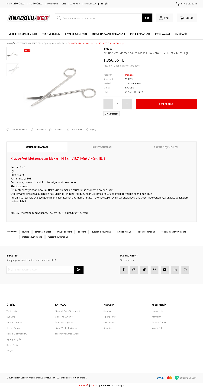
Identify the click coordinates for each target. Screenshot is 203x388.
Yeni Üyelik (11, 311)
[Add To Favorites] (16, 130)
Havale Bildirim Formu (16, 333)
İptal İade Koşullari (64, 322)
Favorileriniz (109, 322)
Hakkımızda (157, 311)
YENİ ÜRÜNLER (36, 3)
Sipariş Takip (109, 317)
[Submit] (79, 270)
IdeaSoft (83, 385)
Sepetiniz (108, 328)
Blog (64, 3)
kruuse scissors (64, 232)
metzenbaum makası (58, 237)
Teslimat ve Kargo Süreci (67, 333)
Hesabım (107, 311)
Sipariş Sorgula (13, 339)
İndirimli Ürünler (159, 322)
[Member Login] (164, 17)
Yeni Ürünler (158, 328)
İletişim (9, 350)
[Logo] (28, 18)
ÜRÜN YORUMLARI (101, 147)
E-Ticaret (94, 385)
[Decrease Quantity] (108, 104)
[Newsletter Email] (45, 270)
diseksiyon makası (146, 232)
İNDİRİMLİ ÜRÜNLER (15, 3)
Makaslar (129, 74)
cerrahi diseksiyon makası (174, 232)
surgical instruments (101, 232)
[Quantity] (117, 104)
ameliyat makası (43, 232)
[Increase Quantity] (127, 104)
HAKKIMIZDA (90, 3)
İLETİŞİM (105, 3)
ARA (147, 18)
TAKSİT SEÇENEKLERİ (166, 147)
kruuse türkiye (124, 232)
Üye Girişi (11, 317)
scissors (82, 232)
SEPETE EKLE (166, 104)
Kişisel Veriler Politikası (66, 328)
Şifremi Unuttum (14, 322)
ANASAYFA (75, 3)
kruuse (25, 232)
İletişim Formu (13, 328)
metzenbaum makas (32, 237)
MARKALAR (52, 3)
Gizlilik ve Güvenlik (64, 317)
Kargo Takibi (12, 345)
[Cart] (187, 17)
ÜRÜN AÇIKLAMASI (37, 147)
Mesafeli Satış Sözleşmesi (67, 311)
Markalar (156, 317)
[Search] (103, 17)
